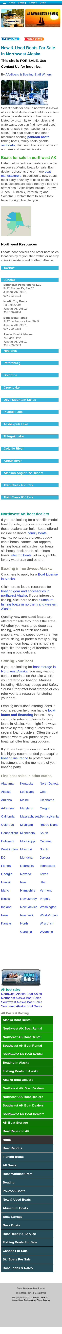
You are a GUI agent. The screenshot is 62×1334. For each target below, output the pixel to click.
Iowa (4, 915)
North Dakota (49, 783)
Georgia (6, 874)
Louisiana (27, 791)
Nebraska (27, 865)
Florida (6, 865)
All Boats (10, 1165)
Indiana (6, 907)
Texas (44, 874)
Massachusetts (30, 816)
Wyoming (46, 931)
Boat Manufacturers (18, 1174)
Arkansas (7, 808)
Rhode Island (49, 824)
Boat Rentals (12, 1148)
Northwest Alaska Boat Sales (21, 994)
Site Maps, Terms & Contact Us (31, 1293)
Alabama (7, 783)
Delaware (8, 841)
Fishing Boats (13, 1156)
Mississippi (28, 841)
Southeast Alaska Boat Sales (21, 1006)
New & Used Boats (17, 1199)
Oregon (45, 808)
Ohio (43, 791)
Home (12, 2)
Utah (43, 882)
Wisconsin (47, 923)
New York (27, 915)
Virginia (45, 898)
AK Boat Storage (15, 1122)
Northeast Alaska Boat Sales (21, 998)
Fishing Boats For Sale (20, 1242)
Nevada (25, 874)
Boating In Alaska (16, 1062)
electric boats (21, 555)
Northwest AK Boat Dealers (23, 1088)
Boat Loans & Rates (18, 1268)
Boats (43, 2)
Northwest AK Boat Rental (22, 1028)
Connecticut (9, 833)
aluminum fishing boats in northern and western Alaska (29, 604)
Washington (48, 907)
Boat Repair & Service (19, 1234)
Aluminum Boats (15, 1208)
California (8, 816)
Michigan (26, 824)
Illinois (5, 898)
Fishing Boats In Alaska (21, 1071)
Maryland (26, 808)
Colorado (7, 824)
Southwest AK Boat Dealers (23, 1114)
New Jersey (28, 898)
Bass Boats (11, 1225)
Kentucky (26, 783)
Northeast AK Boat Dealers (23, 1097)
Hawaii (6, 882)
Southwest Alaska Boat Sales (21, 1002)
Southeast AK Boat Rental (22, 1045)
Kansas (6, 923)
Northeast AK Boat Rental (22, 1037)
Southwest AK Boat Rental (23, 1054)
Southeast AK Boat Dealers (23, 1105)
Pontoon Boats (14, 1191)
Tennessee (47, 865)
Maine (24, 800)
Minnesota (27, 833)
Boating (22, 2)
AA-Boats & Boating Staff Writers (28, 74)
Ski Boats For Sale (17, 1259)
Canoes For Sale (15, 1251)
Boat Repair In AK (16, 1131)
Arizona (6, 800)
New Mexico (29, 907)
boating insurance (14, 758)
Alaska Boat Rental (17, 1020)
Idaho (5, 890)
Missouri (26, 849)
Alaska (6, 791)
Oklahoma (47, 800)
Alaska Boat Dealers (18, 1079)
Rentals (33, 2)
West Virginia (49, 915)
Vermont (46, 890)
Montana (26, 857)
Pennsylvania (49, 816)
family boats (37, 533)
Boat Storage (12, 1216)
